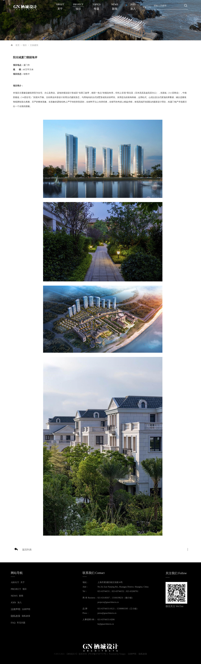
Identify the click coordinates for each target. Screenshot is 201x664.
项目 (25, 45)
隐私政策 (143, 654)
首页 (17, 45)
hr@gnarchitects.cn (106, 624)
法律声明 (132, 654)
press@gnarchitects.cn (107, 613)
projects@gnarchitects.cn (108, 602)
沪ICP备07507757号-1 (98, 654)
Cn (144, 7)
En (149, 7)
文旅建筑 (34, 45)
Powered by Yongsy (117, 654)
